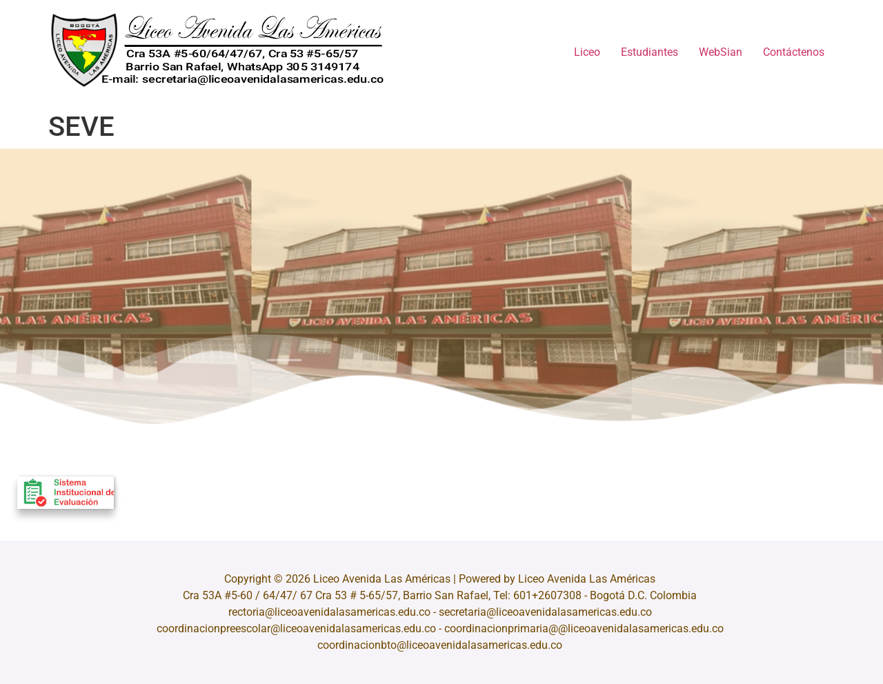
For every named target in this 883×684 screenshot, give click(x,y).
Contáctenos (793, 52)
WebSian (720, 52)
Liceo (587, 52)
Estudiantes (649, 52)
